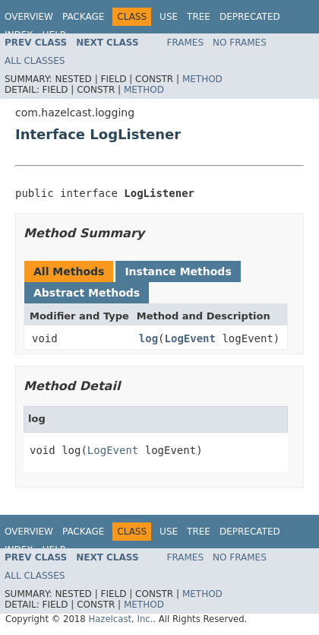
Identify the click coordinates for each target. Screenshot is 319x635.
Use (169, 16)
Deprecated (250, 16)
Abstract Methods (86, 293)
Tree (198, 16)
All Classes (35, 61)
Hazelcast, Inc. (120, 619)
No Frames (240, 42)
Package (83, 16)
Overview (29, 16)
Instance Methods (178, 271)
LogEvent (190, 338)
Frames (185, 42)
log (148, 338)
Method (202, 79)
